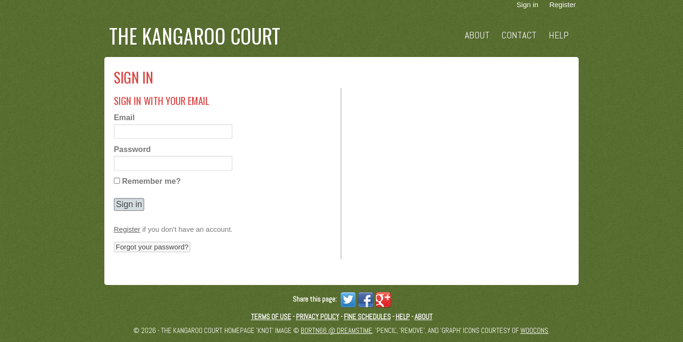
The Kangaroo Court (194, 35)
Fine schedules (367, 316)
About (477, 35)
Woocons (534, 330)
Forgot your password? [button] (152, 247)
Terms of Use (271, 316)
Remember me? (151, 181)
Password (132, 149)
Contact (518, 35)
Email (124, 117)
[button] (129, 204)
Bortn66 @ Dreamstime (336, 330)
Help (559, 35)
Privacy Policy (317, 316)
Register (127, 229)
